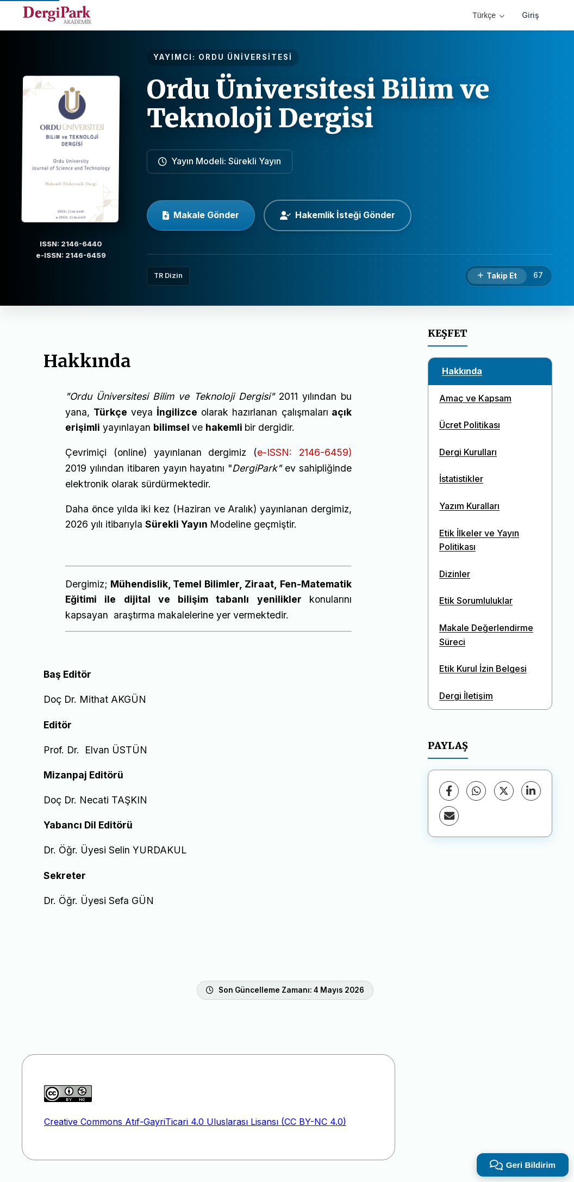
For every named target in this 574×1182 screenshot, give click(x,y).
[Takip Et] (497, 276)
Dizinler (454, 573)
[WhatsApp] (476, 791)
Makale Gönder (201, 214)
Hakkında (462, 371)
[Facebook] (449, 791)
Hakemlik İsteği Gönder (337, 214)
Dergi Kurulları (468, 452)
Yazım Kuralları (469, 505)
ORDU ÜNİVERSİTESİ (245, 57)
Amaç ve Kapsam (475, 398)
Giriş (530, 15)
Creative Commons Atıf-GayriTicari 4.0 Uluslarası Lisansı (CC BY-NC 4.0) (195, 1121)
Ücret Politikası (469, 424)
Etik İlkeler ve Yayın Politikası (479, 540)
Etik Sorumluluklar (476, 600)
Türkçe (488, 15)
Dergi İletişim (466, 695)
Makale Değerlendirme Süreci (486, 634)
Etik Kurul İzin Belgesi (483, 668)
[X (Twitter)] (504, 791)
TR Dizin (168, 275)
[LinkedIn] (531, 791)
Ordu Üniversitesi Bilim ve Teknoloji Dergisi (318, 103)
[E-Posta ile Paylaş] (449, 816)
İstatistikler (461, 478)
